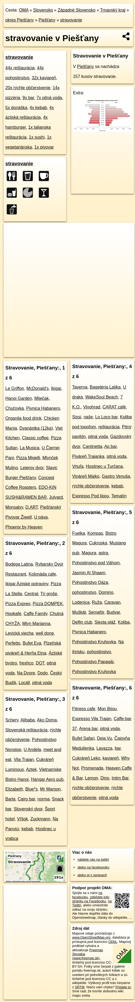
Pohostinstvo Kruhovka (94, 642)
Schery (11, 720)
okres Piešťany (19, 20)
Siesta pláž (105, 622)
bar (118, 748)
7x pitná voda (49, 97)
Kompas (95, 533)
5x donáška (16, 107)
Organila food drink (23, 418)
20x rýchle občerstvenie (27, 87)
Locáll (24, 682)
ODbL (112, 942)
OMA (24, 10)
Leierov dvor (32, 467)
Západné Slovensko (76, 10)
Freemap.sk (70, 348)
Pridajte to (123, 987)
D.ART (31, 507)
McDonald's (37, 388)
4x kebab (38, 107)
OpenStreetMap (42, 348)
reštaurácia (108, 427)
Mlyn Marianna (36, 623)
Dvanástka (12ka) (36, 428)
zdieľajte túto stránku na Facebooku (90, 899)
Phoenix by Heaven (24, 527)
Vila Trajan (24, 759)
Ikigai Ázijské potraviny (26, 583)
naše (88, 417)
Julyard (56, 497)
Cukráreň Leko (86, 758)
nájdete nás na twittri (93, 859)
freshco (26, 663)
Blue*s (31, 789)
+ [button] (12, 232)
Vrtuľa (77, 466)
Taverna (79, 387)
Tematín (118, 496)
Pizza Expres (17, 603)
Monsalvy (14, 507)
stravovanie (71, 20)
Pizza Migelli (28, 457)
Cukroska (98, 543)
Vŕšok (22, 819)
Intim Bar (120, 778)
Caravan (112, 602)
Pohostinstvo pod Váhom (96, 563)
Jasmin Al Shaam (88, 572)
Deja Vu (104, 738)
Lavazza (105, 748)
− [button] (12, 240)
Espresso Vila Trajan (91, 718)
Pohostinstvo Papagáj (93, 661)
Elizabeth (14, 789)
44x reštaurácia (19, 68)
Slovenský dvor (28, 809)
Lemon (91, 778)
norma (43, 799)
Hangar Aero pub (47, 779)
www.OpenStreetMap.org (91, 937)
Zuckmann (40, 819)
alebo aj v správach (92, 875)
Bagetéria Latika (105, 387)
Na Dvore (26, 673)
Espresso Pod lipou (90, 496)
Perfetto (12, 643)
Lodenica (81, 602)
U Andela (32, 749)
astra (103, 553)
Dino (105, 778)
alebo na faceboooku (93, 867)
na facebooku (87, 895)
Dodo (42, 673)
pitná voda (42, 682)
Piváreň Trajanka (88, 456)
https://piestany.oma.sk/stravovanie (29, 352)
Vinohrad (91, 407)
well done (45, 633)
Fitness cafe (83, 708)
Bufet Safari (83, 738)
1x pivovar (44, 147)
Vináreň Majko (85, 476)
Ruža (97, 602)
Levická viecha (19, 633)
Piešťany (46, 20)
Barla (10, 799)
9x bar (28, 97)
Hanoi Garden (18, 398)
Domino (106, 592)
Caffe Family (35, 613)
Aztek (31, 769)
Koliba (124, 622)
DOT (40, 663)
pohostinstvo (84, 592)
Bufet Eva (32, 643)
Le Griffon (14, 388)
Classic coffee (35, 438)
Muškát (79, 612)
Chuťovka (14, 408)
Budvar (113, 612)
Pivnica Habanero (43, 408)
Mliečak (41, 398)
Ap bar (110, 446)
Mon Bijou (107, 708)
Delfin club (82, 622)
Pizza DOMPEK (48, 603)
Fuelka (78, 533)
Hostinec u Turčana (104, 466)
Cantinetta (92, 446)
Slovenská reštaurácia (26, 730)
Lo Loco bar (106, 417)
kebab (27, 829)
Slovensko (43, 10)
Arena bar (88, 728)
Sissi (76, 417)
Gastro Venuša (116, 476)
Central (31, 593)
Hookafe (13, 613)
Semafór (96, 612)
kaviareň (111, 758)
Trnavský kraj (113, 10)
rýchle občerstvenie (90, 486)
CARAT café (114, 407)
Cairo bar (26, 799)
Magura (89, 553)
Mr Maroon (50, 789)
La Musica (29, 448)
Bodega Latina (19, 564)
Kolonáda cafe (42, 574)
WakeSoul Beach (101, 397)
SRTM (79, 987)
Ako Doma (47, 720)
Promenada (92, 768)
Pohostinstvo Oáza (90, 582)
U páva (41, 517)
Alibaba (28, 720)
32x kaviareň (44, 78)
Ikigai (56, 388)
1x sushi (37, 137)
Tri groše (48, 593)
